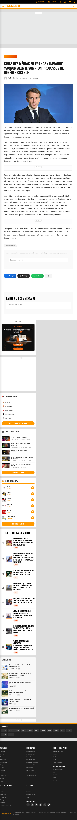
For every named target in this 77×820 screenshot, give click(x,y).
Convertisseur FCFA (31, 751)
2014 (10, 735)
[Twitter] (65, 2)
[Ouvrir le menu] (3, 6)
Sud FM (55, 778)
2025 (10, 731)
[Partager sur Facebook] (10, 276)
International (10, 56)
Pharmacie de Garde (32, 762)
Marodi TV (55, 754)
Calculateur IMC (30, 765)
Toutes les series (18, 473)
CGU (27, 797)
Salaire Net (29, 757)
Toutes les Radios (58, 770)
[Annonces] (39, 2)
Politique (2, 751)
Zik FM (55, 775)
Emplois (6, 402)
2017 (62, 731)
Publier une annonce (5, 805)
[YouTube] (70, 2)
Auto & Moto (7, 410)
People (2, 765)
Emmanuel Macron (10, 245)
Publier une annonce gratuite (18, 424)
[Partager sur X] (23, 276)
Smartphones (8, 414)
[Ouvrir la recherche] (73, 6)
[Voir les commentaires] (48, 276)
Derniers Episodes (58, 751)
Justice (2, 757)
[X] (32, 805)
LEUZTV (55, 760)
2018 (56, 731)
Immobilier (7, 406)
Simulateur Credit (31, 773)
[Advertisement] (38, 28)
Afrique (2, 781)
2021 (36, 731)
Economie (3, 760)
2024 (17, 731)
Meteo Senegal (30, 754)
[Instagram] (40, 805)
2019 (49, 731)
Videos (2, 779)
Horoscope (29, 768)
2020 (43, 731)
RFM (54, 772)
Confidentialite (30, 795)
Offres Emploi (30, 770)
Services (6, 418)
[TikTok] (49, 805)
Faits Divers (3, 776)
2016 (68, 731)
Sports (2, 768)
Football (2, 770)
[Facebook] (60, 2)
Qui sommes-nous (31, 789)
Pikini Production (57, 762)
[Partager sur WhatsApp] (37, 276)
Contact (28, 792)
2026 (4, 731)
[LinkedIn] (44, 805)
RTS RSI (55, 781)
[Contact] (52, 2)
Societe (2, 754)
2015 (4, 735)
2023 (23, 731)
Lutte (1, 773)
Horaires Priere (30, 760)
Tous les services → (31, 776)
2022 (30, 731)
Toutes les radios (18, 524)
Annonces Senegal (5, 789)
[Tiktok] (74, 2)
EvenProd (55, 757)
